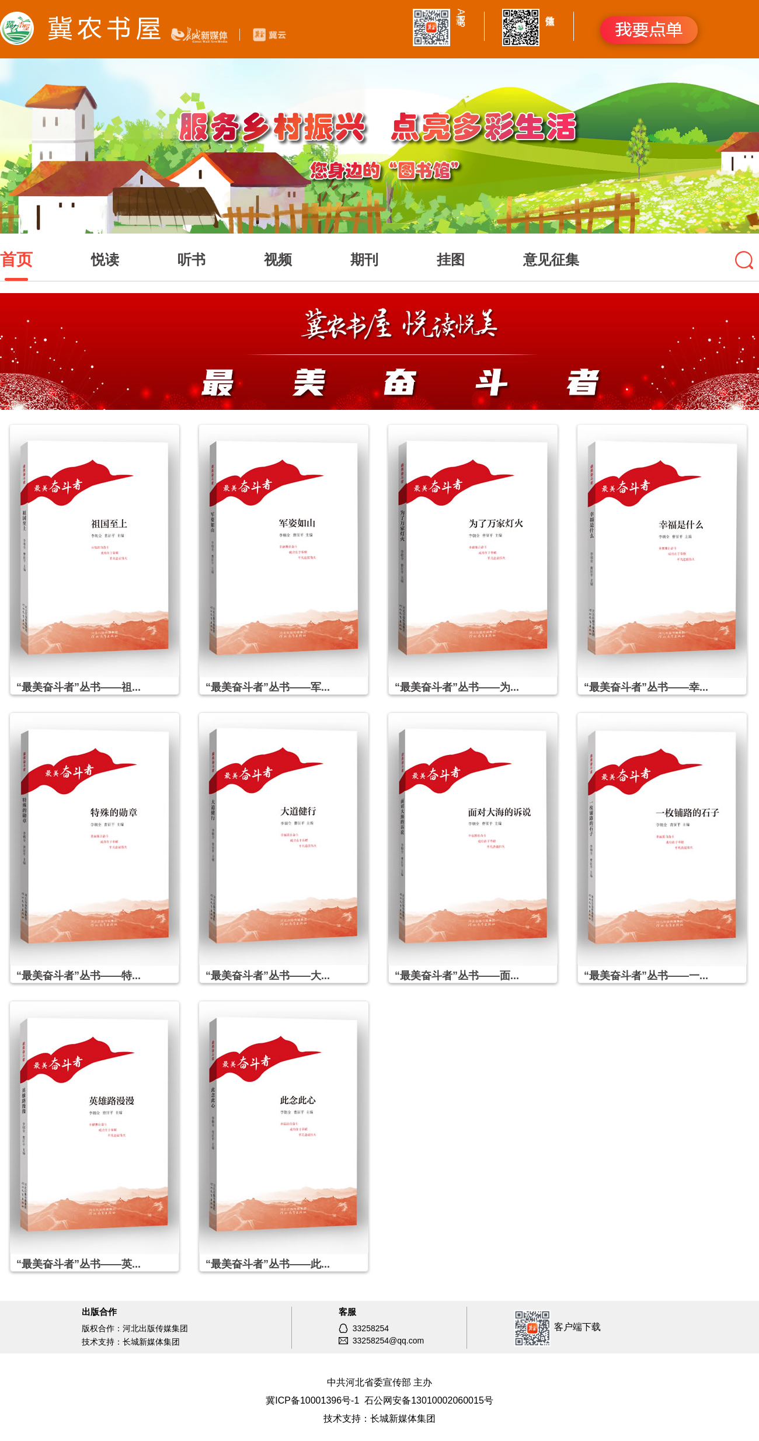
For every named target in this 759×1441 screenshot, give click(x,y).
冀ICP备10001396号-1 (312, 1400)
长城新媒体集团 (403, 1418)
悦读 (105, 259)
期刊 (364, 259)
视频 (278, 259)
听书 (191, 259)
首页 (16, 259)
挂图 (451, 259)
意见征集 (551, 259)
